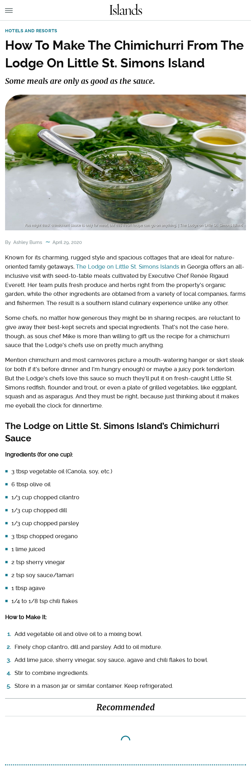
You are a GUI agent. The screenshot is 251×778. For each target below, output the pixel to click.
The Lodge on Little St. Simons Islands (127, 266)
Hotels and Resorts (31, 30)
